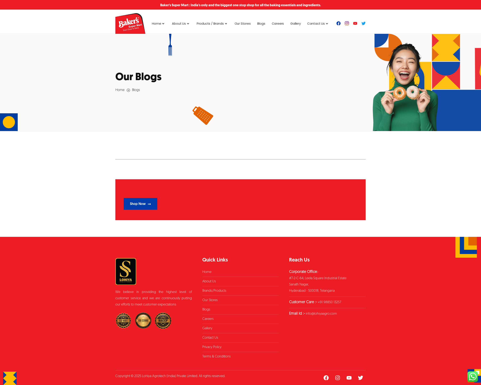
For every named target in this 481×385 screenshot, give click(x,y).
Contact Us (318, 23)
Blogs (261, 23)
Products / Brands (212, 23)
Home (158, 23)
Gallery (295, 23)
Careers (278, 23)
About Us (181, 23)
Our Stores (243, 23)
